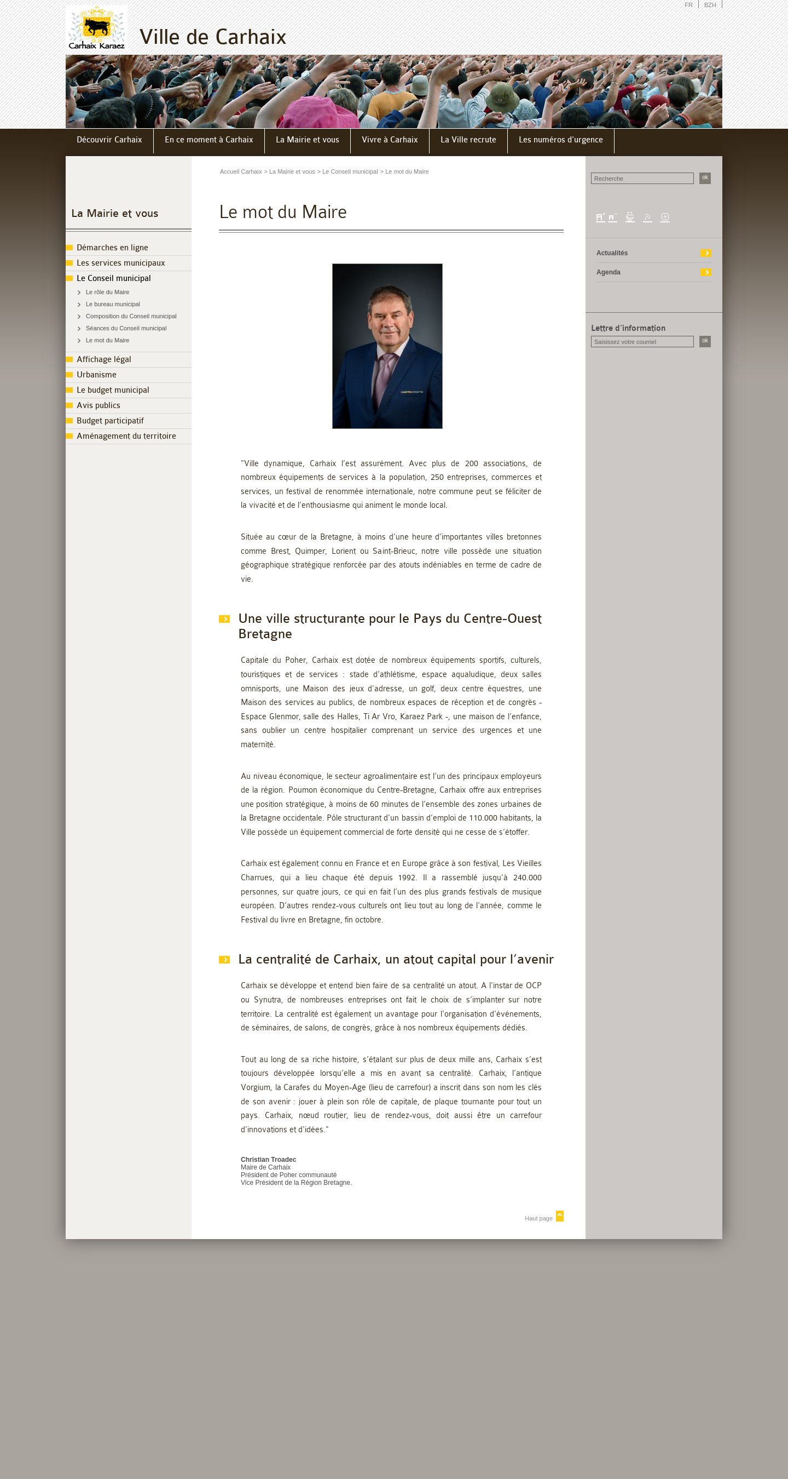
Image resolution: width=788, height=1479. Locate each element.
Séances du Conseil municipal (126, 328)
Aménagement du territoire (126, 436)
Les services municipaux (121, 263)
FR (689, 5)
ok (705, 177)
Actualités (612, 253)
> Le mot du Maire (404, 171)
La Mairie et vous (115, 213)
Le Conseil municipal (114, 278)
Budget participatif (110, 421)
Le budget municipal (113, 390)
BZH (710, 5)
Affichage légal (104, 359)
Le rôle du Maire (108, 292)
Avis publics (98, 405)
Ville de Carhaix (213, 37)
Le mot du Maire (107, 340)
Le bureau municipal (113, 304)
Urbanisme (97, 375)
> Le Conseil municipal (347, 171)
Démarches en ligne (112, 248)
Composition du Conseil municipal (131, 316)
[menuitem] (110, 141)
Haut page (539, 1218)
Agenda (608, 272)
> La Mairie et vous (289, 171)
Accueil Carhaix (241, 171)
